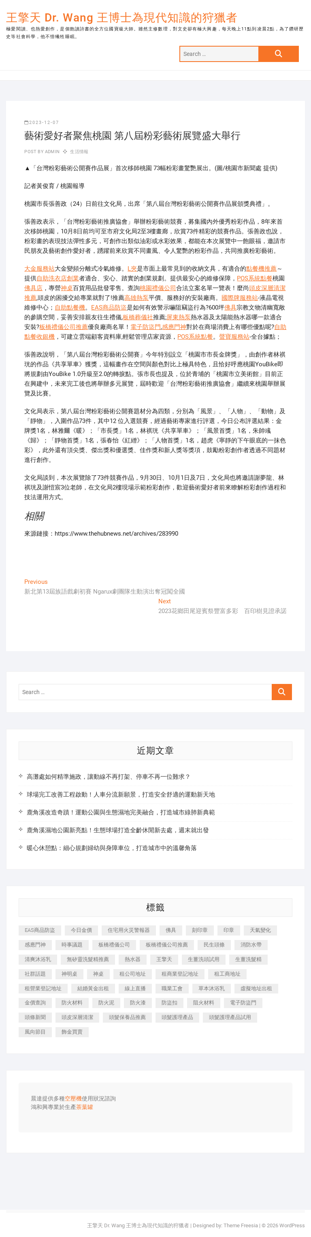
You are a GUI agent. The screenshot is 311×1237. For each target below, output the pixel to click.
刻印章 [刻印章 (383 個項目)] (200, 930)
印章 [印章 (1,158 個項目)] (229, 930)
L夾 (132, 268)
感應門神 (174, 327)
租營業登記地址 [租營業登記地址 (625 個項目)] (43, 988)
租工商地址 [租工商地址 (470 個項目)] (227, 974)
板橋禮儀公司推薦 (63, 327)
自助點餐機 (70, 307)
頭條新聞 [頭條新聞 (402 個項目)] (35, 1017)
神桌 (67, 288)
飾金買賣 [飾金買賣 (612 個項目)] (72, 1032)
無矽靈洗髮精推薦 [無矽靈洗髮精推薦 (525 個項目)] (88, 959)
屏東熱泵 (178, 317)
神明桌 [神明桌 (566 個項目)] (69, 974)
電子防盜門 (145, 327)
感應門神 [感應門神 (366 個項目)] (35, 945)
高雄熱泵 (136, 297)
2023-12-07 (41, 122)
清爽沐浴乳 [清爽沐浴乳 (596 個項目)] (38, 959)
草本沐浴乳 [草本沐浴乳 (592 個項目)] (211, 988)
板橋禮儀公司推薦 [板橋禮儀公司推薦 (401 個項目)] (167, 945)
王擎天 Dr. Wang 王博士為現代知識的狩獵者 (122, 17)
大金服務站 (39, 268)
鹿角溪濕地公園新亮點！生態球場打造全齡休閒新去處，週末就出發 (118, 830)
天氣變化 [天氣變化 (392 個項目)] (260, 930)
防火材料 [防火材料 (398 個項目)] (72, 1003)
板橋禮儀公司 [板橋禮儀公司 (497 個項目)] (114, 945)
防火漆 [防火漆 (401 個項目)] (138, 1003)
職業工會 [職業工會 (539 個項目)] (172, 988)
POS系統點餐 (255, 278)
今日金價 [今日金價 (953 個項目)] (81, 930)
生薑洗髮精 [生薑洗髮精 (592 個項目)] (248, 959)
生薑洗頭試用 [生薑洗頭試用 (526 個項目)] (203, 959)
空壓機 (73, 1099)
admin (52, 151)
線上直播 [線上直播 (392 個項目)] (135, 988)
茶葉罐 (84, 1107)
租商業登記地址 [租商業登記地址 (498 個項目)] (180, 974)
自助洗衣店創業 (57, 278)
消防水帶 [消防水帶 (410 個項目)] (251, 945)
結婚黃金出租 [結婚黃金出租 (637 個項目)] (93, 988)
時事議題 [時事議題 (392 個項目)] (72, 945)
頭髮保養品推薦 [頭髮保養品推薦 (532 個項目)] (127, 1017)
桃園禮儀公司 (158, 288)
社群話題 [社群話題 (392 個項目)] (35, 974)
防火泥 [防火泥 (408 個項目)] (106, 1003)
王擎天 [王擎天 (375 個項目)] (164, 959)
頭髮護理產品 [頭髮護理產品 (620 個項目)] (177, 1017)
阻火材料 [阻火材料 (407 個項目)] (203, 1003)
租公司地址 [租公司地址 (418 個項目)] (132, 974)
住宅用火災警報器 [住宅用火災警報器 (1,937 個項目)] (129, 930)
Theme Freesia (241, 1225)
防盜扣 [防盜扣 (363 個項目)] (169, 1003)
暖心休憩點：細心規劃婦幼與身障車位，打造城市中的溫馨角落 (112, 848)
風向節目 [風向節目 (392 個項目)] (35, 1032)
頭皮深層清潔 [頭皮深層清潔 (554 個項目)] (77, 1017)
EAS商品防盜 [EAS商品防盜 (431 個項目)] (40, 930)
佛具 (230, 307)
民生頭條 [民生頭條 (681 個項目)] (214, 945)
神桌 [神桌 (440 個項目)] (98, 974)
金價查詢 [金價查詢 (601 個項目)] (35, 1003)
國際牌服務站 (240, 297)
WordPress (292, 1225)
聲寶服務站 (234, 336)
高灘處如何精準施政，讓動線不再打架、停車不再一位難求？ (109, 776)
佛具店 (33, 288)
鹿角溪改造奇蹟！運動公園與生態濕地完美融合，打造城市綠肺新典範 (121, 812)
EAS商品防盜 (109, 307)
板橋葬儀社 (138, 317)
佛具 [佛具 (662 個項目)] (171, 930)
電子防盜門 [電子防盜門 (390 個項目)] (243, 1003)
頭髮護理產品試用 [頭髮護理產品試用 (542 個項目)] (230, 1017)
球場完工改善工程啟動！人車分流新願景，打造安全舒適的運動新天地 (121, 794)
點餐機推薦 (261, 268)
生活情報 (79, 151)
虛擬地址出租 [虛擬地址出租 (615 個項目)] (256, 988)
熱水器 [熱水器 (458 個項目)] (133, 959)
